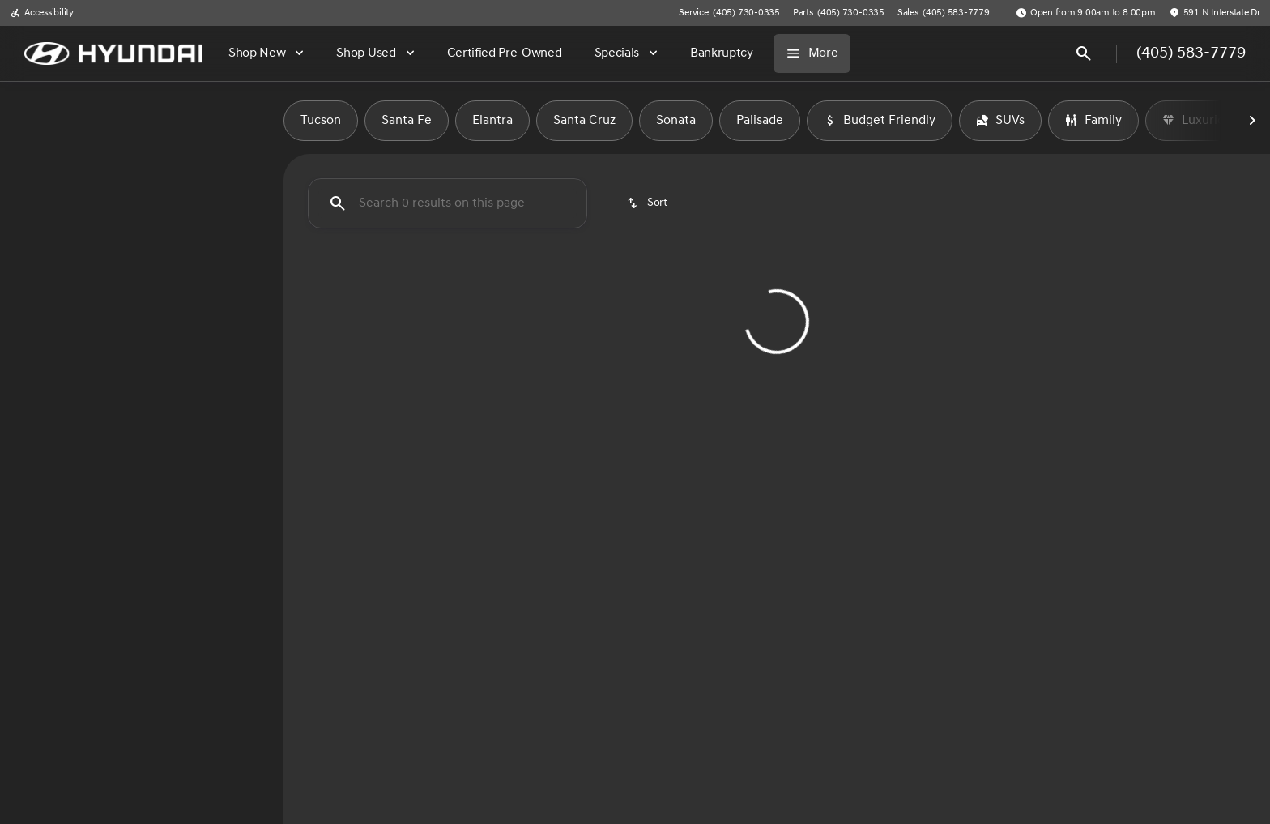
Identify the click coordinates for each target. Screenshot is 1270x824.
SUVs (1000, 120)
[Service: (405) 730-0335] (728, 13)
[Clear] (219, 497)
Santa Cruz (584, 120)
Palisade (759, 120)
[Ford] (37, 200)
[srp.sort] (648, 203)
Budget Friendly (879, 120)
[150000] (220, 386)
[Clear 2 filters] (378, 413)
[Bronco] (94, 200)
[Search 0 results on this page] (447, 203)
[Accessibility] (41, 13)
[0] (51, 386)
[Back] (233, 167)
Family (1093, 120)
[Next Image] (1252, 121)
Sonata (676, 120)
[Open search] (1084, 53)
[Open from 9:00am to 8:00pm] (1085, 13)
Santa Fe (406, 120)
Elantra (492, 120)
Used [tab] (207, 120)
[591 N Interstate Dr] (1215, 13)
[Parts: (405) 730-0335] (839, 13)
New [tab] (76, 120)
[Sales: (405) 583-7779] (943, 13)
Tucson (320, 120)
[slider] (38, 303)
